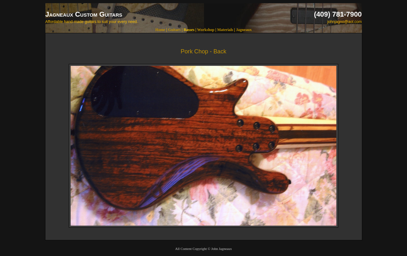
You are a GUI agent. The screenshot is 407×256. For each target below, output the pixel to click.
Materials (225, 29)
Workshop (205, 29)
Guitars (174, 29)
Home (160, 29)
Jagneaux (244, 29)
